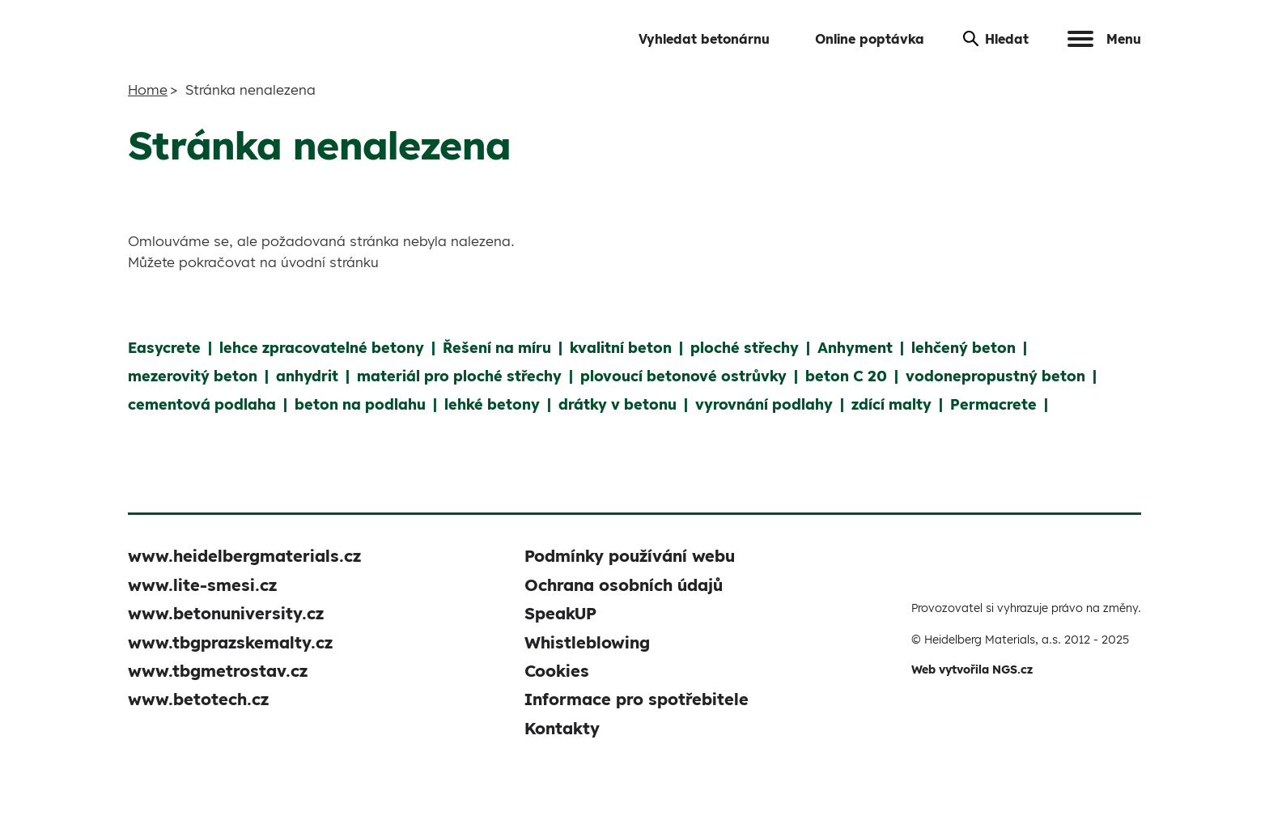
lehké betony (492, 404)
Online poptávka (869, 39)
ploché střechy (744, 347)
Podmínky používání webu (629, 556)
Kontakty (562, 728)
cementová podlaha (202, 404)
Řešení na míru (497, 347)
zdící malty (891, 404)
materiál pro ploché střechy (459, 376)
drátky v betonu (617, 404)
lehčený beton (963, 347)
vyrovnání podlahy (764, 404)
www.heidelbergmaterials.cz (244, 556)
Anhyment (855, 347)
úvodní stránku (330, 261)
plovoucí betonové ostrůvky (683, 376)
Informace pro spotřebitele (636, 699)
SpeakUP (560, 613)
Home (148, 89)
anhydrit (307, 376)
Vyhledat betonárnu (704, 39)
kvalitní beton (621, 347)
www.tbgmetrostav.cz (218, 671)
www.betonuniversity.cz (226, 613)
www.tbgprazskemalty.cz (230, 642)
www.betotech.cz (198, 699)
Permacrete (993, 404)
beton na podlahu (360, 404)
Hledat (996, 39)
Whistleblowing (587, 642)
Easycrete (164, 347)
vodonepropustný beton (995, 376)
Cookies (556, 671)
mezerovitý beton (192, 376)
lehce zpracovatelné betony (321, 347)
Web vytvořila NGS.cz (972, 669)
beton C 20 (846, 376)
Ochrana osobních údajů (623, 585)
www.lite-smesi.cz (202, 585)
